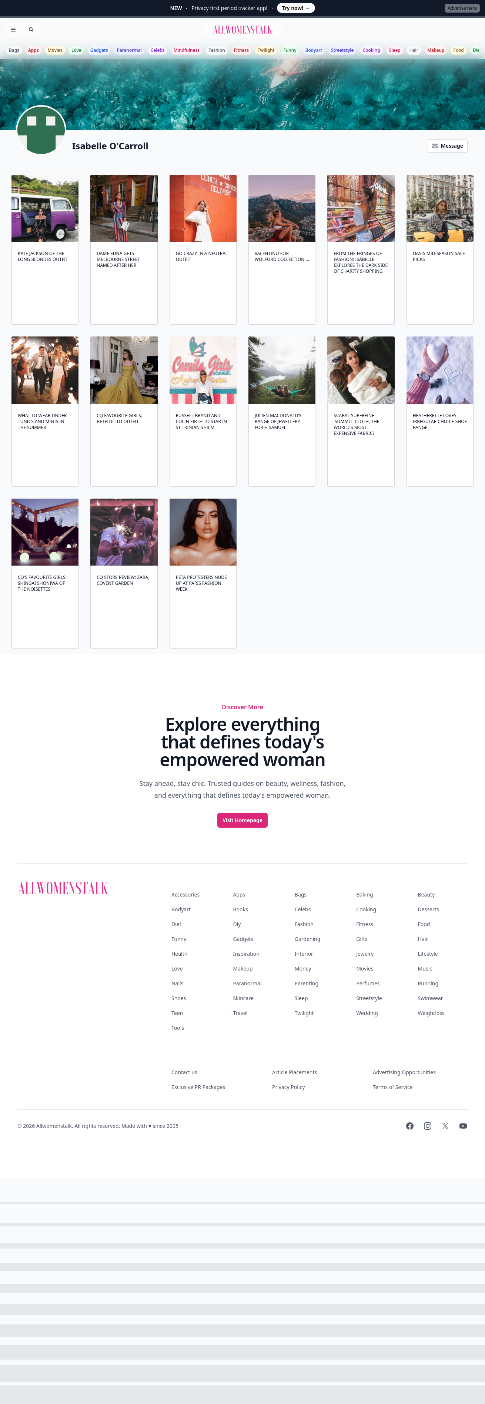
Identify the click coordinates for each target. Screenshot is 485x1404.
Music (425, 968)
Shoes (178, 998)
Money (303, 968)
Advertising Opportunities (404, 1072)
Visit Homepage (242, 820)
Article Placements (294, 1072)
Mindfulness (187, 50)
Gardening (308, 938)
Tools (177, 1027)
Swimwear (430, 998)
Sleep (395, 50)
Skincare (243, 998)
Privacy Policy (288, 1086)
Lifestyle (428, 953)
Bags (14, 50)
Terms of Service (393, 1086)
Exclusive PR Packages (198, 1086)
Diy (237, 924)
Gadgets (99, 50)
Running (428, 983)
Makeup (435, 50)
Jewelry (365, 953)
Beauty (426, 894)
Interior (304, 953)
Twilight (266, 50)
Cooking (371, 50)
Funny (289, 50)
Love (76, 50)
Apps (33, 50)
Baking (364, 894)
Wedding (367, 1012)
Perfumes (367, 983)
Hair (413, 50)
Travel (240, 1012)
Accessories (185, 894)
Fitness (241, 50)
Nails (177, 983)
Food (458, 50)
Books (240, 909)
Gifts (361, 938)
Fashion (216, 50)
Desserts (428, 909)
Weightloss (431, 1012)
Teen (177, 1012)
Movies (55, 50)
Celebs (158, 50)
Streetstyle (342, 50)
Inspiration (246, 953)
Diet (477, 50)
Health (179, 953)
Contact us (184, 1072)
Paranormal (129, 50)
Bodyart (313, 50)
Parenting (306, 983)
